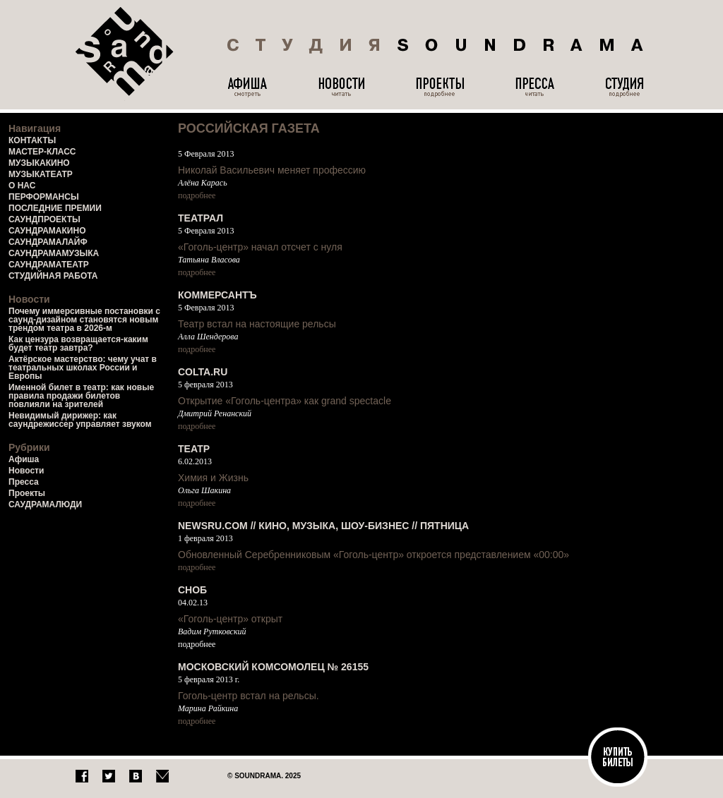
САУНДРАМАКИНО (46, 231)
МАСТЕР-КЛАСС (42, 152)
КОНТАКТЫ (32, 140)
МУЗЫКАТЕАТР (40, 174)
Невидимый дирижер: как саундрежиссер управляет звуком (80, 420)
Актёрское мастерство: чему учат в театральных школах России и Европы (82, 367)
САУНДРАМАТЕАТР (48, 265)
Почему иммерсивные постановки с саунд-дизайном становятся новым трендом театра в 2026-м (84, 319)
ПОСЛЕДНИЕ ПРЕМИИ (55, 208)
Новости (26, 471)
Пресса (23, 482)
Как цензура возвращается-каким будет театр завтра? (78, 343)
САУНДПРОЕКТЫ (44, 219)
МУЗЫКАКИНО (39, 163)
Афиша (23, 459)
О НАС (21, 186)
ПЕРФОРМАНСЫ (43, 197)
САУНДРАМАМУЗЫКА (53, 253)
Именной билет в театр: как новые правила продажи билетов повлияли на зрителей (81, 395)
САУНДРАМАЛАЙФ (48, 242)
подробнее (196, 195)
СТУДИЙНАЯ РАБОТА (52, 276)
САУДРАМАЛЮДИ (45, 504)
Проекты (26, 493)
